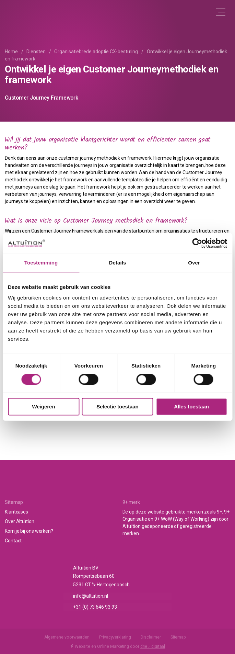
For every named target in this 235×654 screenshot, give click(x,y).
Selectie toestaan (117, 407)
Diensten (35, 51)
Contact (13, 540)
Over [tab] (194, 263)
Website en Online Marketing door (117, 646)
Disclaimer (151, 637)
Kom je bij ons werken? (29, 531)
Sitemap (178, 637)
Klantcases (16, 512)
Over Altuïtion (19, 521)
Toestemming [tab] (41, 263)
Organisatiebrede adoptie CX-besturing (96, 51)
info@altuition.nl (90, 596)
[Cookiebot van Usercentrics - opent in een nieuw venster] (197, 243)
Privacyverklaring (115, 637)
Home (11, 51)
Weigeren (43, 407)
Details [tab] (117, 263)
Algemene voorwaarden (67, 637)
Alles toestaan (191, 407)
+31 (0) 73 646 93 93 (95, 606)
